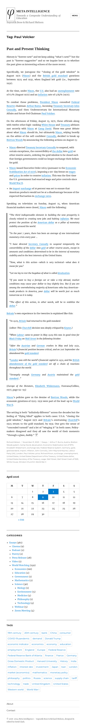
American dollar (46, 222)
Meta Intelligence (33, 11)
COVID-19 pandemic (19, 638)
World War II (16, 183)
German (41, 345)
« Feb (21, 519)
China (53, 633)
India (73, 661)
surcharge (26, 188)
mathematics (39, 672)
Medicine (22, 595)
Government (21, 576)
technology (14, 684)
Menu (75, 15)
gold (70, 151)
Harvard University (47, 661)
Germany (35, 374)
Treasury (65, 124)
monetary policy (59, 672)
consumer (65, 633)
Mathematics (22, 580)
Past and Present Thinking (28, 49)
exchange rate (33, 448)
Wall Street (30, 338)
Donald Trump (53, 638)
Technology (23, 603)
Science (19, 584)
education (65, 644)
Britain (10, 313)
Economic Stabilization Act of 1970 (58, 445)
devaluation (64, 273)
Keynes (67, 327)
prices (17, 175)
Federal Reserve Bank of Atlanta (25, 655)
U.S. (42, 90)
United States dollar (65, 456)
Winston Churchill (27, 462)
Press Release (19, 557)
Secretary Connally (38, 244)
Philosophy (23, 599)
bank (44, 633)
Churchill (26, 327)
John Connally (41, 451)
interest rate (26, 667)
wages (72, 171)
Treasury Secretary (63, 106)
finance (49, 655)
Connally (51, 136)
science (48, 678)
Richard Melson (13, 442)
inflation (42, 94)
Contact (11, 710)
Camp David (44, 128)
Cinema (16, 546)
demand (37, 638)
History (64, 661)
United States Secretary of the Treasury (23, 459)
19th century (14, 633)
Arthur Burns (34, 106)
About (10, 704)
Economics (20, 569)
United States (12, 456)
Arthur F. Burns (56, 442)
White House (48, 124)
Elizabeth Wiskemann (47, 386)
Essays (44, 442)
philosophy (14, 678)
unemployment (66, 90)
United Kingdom (41, 684)
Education (20, 572)
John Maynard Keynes (58, 451)
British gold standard (55, 75)
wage (43, 459)
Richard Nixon (47, 453)
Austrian (25, 345)
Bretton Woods (15, 140)
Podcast (16, 550)
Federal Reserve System (50, 448)
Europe (41, 650)
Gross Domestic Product (21, 661)
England (29, 650)
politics (26, 678)
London (14, 360)
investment (42, 667)
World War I (33, 689)
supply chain (62, 678)
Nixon (26, 75)
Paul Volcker (48, 113)
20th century (31, 633)
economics (38, 644)
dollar (33, 247)
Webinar (19, 606)
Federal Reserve (57, 650)
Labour (20, 334)
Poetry (15, 554)
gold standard (31, 353)
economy (52, 644)
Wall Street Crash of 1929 (67, 459)
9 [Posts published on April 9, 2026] (43, 497)
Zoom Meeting (22, 610)
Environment (24, 591)
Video (15, 561)
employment (15, 650)
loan (63, 667)
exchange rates (43, 196)
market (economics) (18, 672)
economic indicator (18, 644)
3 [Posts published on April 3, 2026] (53, 491)
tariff (74, 678)
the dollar (57, 151)
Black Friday (15, 338)
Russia (37, 678)
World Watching (20, 565)
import (16, 188)
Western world (16, 689)
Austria (51, 374)
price (37, 453)
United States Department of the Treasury (37, 456)
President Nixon (49, 102)
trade (26, 684)
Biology (21, 588)
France (60, 655)
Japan (55, 667)
